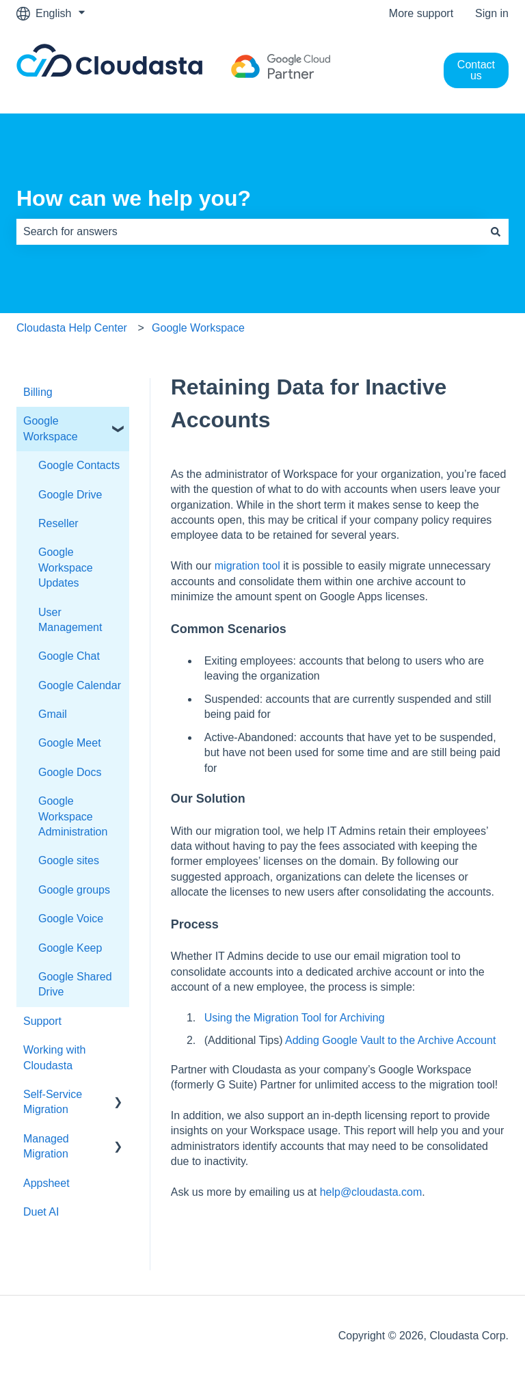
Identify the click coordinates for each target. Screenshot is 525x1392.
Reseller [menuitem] (58, 523)
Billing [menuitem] (38, 392)
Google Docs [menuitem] (70, 772)
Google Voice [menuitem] (70, 918)
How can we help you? (133, 198)
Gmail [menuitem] (52, 714)
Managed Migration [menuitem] (46, 1146)
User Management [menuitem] (70, 619)
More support (421, 13)
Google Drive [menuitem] (70, 494)
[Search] (496, 232)
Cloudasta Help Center (71, 328)
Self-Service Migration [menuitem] (52, 1101)
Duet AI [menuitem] (41, 1212)
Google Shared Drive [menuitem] (75, 984)
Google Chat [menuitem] (69, 656)
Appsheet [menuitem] (46, 1183)
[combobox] (249, 232)
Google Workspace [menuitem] (50, 428)
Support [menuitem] (42, 1021)
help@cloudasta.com (371, 1192)
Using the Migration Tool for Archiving (294, 1017)
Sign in (492, 13)
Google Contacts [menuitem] (79, 465)
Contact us (476, 70)
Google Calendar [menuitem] (79, 685)
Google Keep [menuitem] (70, 948)
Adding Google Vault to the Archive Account (390, 1040)
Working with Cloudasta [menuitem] (54, 1057)
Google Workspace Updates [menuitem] (65, 567)
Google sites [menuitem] (68, 860)
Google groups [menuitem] (74, 890)
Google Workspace (198, 328)
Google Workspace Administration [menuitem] (72, 816)
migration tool (247, 566)
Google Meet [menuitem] (69, 743)
